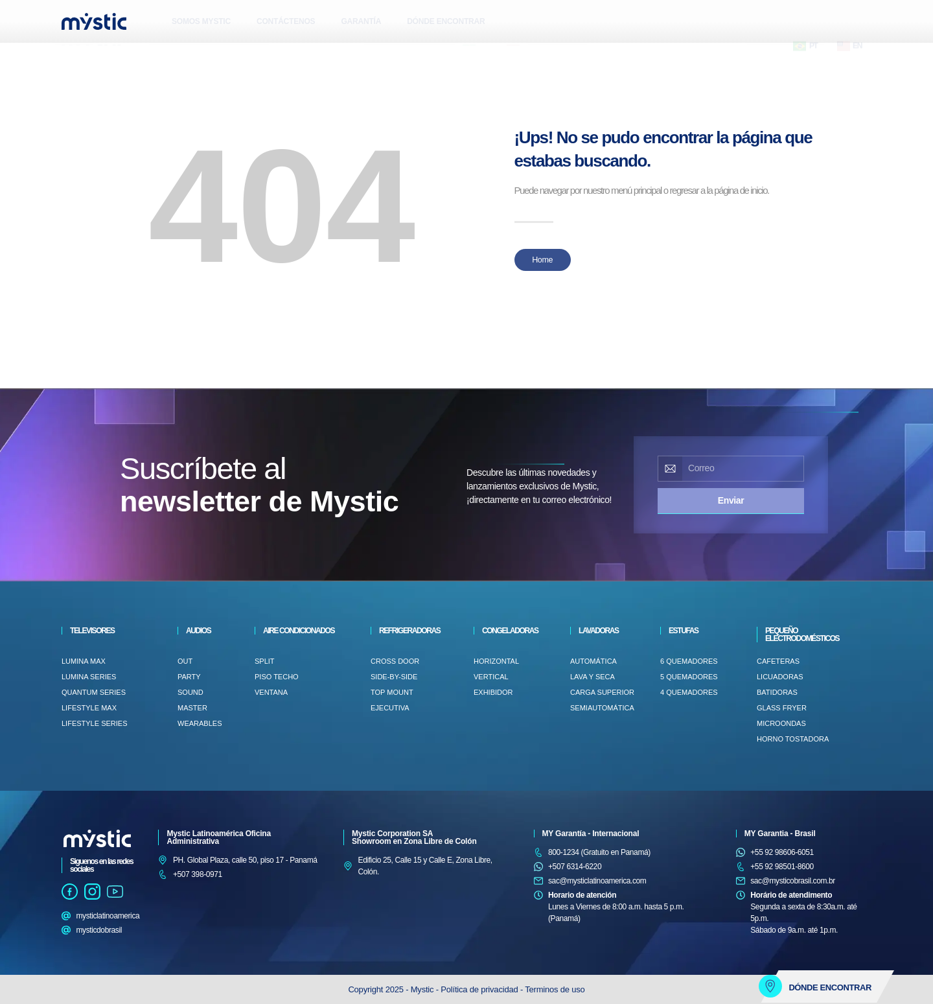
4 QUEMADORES (689, 692)
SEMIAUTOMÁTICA (602, 708)
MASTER (192, 708)
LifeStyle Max (89, 708)
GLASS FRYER (782, 708)
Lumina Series (89, 677)
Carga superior (602, 692)
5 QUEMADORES (689, 677)
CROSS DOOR (395, 661)
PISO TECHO (277, 677)
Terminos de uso (554, 989)
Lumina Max (84, 661)
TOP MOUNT (392, 692)
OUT (185, 661)
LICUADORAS (780, 677)
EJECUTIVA (390, 708)
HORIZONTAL (496, 661)
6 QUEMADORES (689, 661)
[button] (74, 55)
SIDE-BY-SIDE (394, 677)
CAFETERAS (778, 661)
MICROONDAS (781, 723)
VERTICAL (491, 677)
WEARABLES (200, 723)
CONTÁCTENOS (286, 21)
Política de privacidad (480, 989)
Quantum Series (94, 692)
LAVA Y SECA (592, 677)
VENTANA (271, 692)
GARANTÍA (361, 21)
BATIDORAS (777, 692)
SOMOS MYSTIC (201, 21)
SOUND (190, 692)
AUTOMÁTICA (593, 661)
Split (265, 661)
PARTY (189, 677)
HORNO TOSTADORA (793, 739)
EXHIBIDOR (493, 692)
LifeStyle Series (94, 723)
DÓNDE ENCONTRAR (446, 21)
